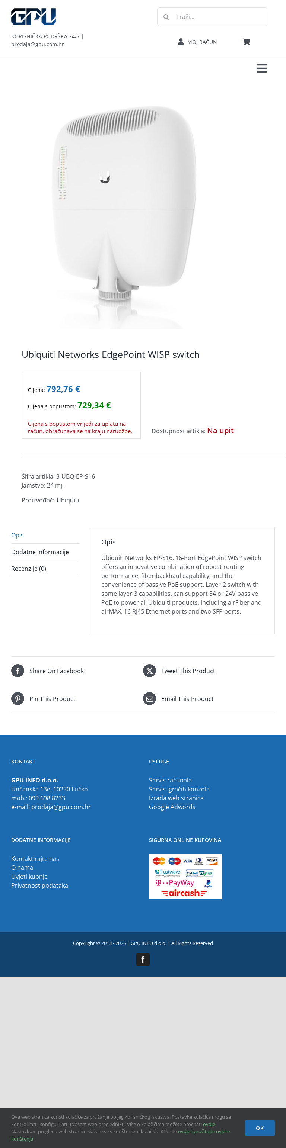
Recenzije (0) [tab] (28, 569)
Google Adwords (172, 807)
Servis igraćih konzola (179, 789)
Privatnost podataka (39, 885)
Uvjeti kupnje (29, 876)
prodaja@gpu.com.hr (61, 807)
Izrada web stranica (176, 798)
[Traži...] (212, 16)
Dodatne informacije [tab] (40, 552)
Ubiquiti (68, 500)
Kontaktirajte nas (35, 859)
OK (260, 1128)
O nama (22, 868)
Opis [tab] (17, 535)
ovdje (209, 1124)
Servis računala (170, 780)
